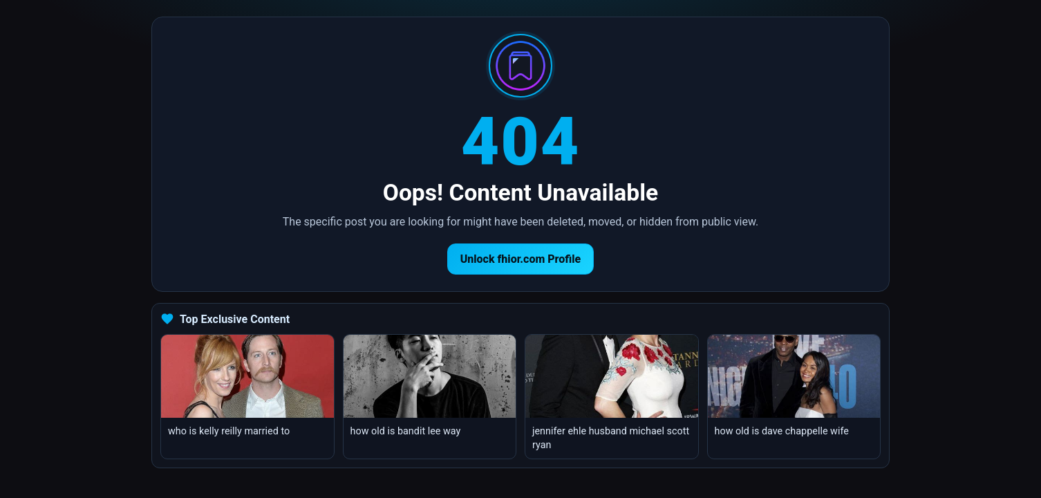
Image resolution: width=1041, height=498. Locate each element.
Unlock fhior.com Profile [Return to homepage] (520, 259)
